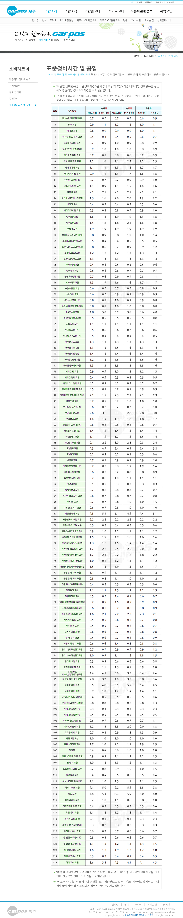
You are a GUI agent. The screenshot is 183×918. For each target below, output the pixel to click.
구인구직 (13, 99)
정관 (125, 20)
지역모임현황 (66, 20)
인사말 (35, 20)
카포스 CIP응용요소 (110, 20)
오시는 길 (149, 20)
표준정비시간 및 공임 (20, 105)
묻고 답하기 (15, 92)
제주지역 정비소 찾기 (20, 79)
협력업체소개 (164, 20)
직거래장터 (15, 86)
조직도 (53, 20)
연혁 (44, 20)
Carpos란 (136, 20)
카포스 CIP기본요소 (87, 20)
